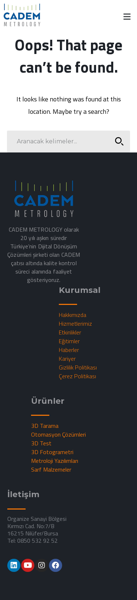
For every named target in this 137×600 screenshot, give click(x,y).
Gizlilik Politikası (78, 367)
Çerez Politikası (77, 376)
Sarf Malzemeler (51, 469)
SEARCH (117, 141)
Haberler (69, 349)
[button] (127, 16)
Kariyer (67, 358)
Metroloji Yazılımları (54, 460)
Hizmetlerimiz (75, 323)
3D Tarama (44, 425)
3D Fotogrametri (52, 452)
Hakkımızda (72, 314)
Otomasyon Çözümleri (58, 434)
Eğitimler (69, 341)
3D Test (41, 443)
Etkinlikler (70, 332)
